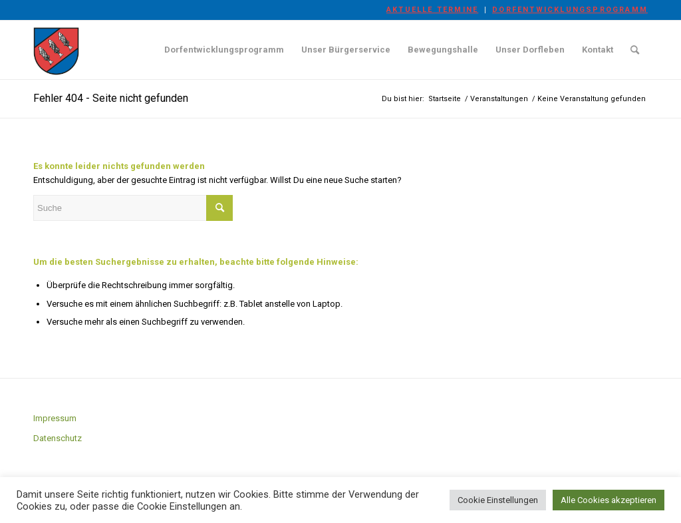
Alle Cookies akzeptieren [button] (608, 500)
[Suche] (635, 50)
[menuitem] (432, 10)
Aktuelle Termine (432, 9)
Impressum (54, 418)
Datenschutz (57, 438)
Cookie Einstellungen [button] (498, 500)
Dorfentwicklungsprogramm (570, 9)
